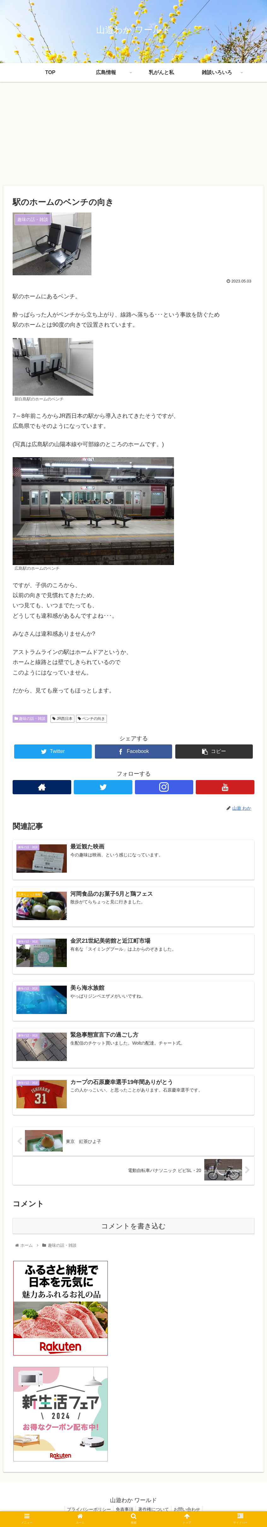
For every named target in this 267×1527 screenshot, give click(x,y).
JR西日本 (62, 718)
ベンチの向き (91, 718)
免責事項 (123, 1509)
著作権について (154, 1509)
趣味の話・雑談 (30, 718)
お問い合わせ (190, 1509)
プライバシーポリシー (86, 1509)
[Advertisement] (133, 134)
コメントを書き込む (133, 1227)
